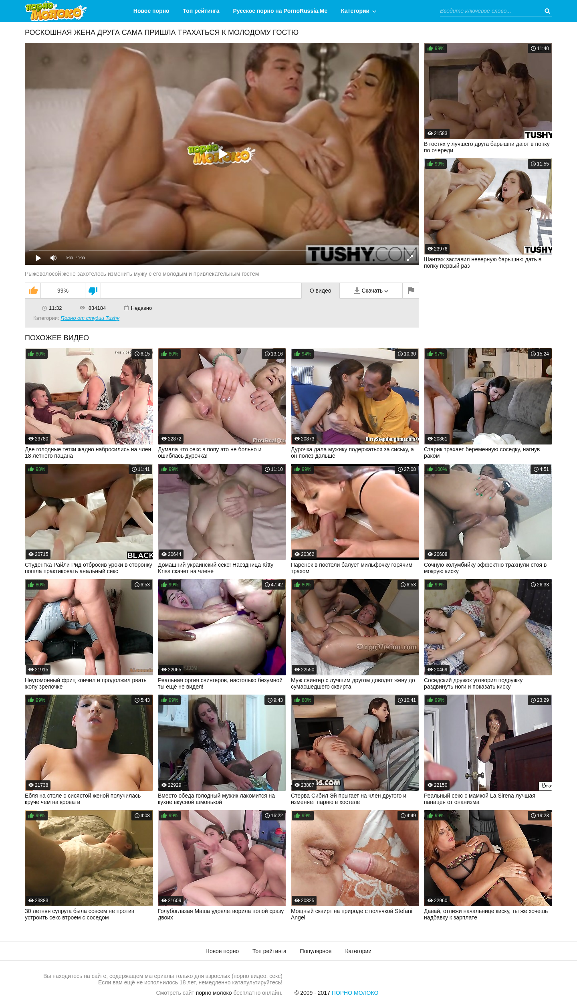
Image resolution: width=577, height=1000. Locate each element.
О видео (320, 290)
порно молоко (214, 993)
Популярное (316, 951)
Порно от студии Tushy (90, 318)
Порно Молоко (355, 993)
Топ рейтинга (201, 11)
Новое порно (151, 11)
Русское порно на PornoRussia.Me (280, 11)
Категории (355, 11)
